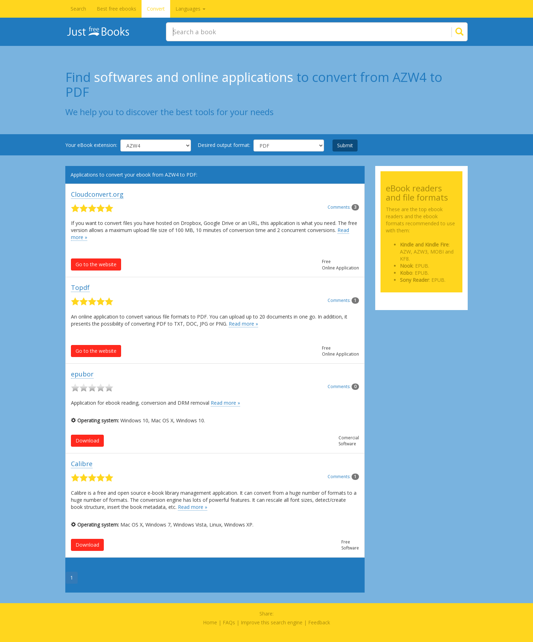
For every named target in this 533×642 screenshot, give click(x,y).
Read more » (243, 323)
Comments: (343, 207)
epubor (82, 374)
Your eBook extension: (91, 145)
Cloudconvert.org (97, 194)
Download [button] (87, 440)
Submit (345, 145)
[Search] (450, 31)
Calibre (81, 463)
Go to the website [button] (96, 264)
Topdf (80, 287)
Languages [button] (190, 8)
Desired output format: (224, 145)
